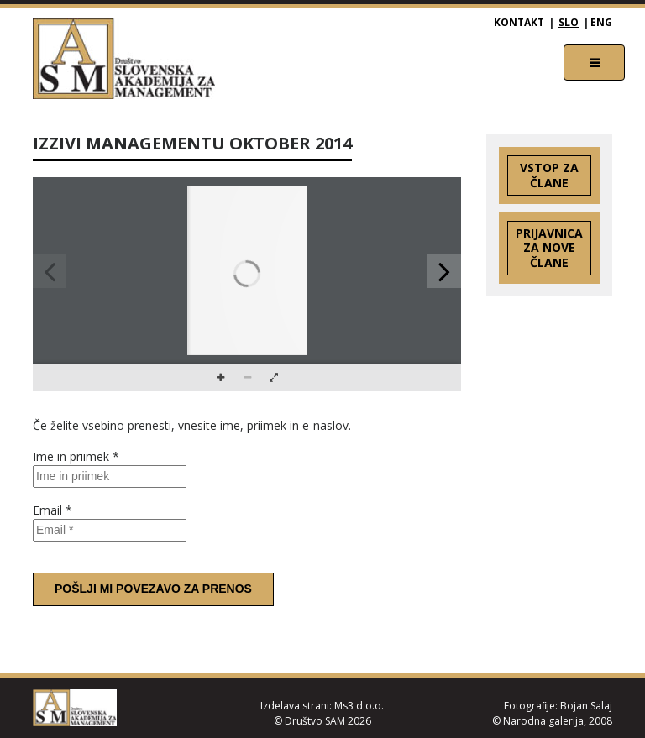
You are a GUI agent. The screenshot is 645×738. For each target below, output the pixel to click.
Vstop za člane (549, 175)
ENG (601, 22)
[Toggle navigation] (594, 62)
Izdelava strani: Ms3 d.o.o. (322, 706)
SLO (568, 22)
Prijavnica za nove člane (549, 248)
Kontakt (519, 22)
